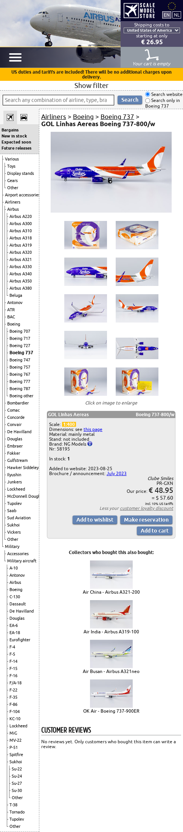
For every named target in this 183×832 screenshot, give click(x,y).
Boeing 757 (19, 367)
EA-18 (14, 632)
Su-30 (17, 790)
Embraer (15, 446)
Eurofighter (19, 640)
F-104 (14, 711)
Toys (11, 166)
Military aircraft (21, 561)
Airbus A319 (20, 245)
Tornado (17, 812)
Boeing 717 (19, 338)
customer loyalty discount (146, 508)
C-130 (14, 596)
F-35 (13, 697)
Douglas (14, 439)
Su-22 (17, 769)
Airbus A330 (20, 266)
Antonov (15, 302)
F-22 (13, 690)
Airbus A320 (20, 252)
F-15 (13, 668)
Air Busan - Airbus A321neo (111, 671)
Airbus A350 (20, 281)
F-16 (13, 675)
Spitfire (16, 754)
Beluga (15, 295)
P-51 (13, 747)
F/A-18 (15, 683)
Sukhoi (13, 525)
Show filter (91, 85)
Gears (12, 180)
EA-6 (13, 625)
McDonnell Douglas (25, 496)
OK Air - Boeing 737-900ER (111, 711)
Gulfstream (17, 460)
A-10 (13, 568)
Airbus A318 (20, 238)
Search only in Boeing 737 (162, 103)
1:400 (69, 424)
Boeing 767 (19, 374)
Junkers (14, 482)
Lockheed (16, 489)
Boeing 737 (21, 352)
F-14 (13, 661)
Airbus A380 (20, 288)
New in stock (14, 136)
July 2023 (117, 473)
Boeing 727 (19, 345)
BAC (11, 317)
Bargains (10, 130)
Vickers (14, 532)
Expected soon (16, 142)
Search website (166, 94)
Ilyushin (14, 474)
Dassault (17, 604)
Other (12, 187)
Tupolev (14, 503)
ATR (11, 309)
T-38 (13, 805)
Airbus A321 (20, 259)
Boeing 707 (19, 331)
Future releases (16, 148)
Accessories (18, 553)
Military (12, 546)
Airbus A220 (20, 216)
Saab (11, 510)
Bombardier (18, 403)
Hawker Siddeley (23, 467)
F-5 (12, 654)
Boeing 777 (19, 381)
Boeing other (21, 396)
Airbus (13, 209)
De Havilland (19, 431)
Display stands (20, 173)
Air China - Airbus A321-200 (111, 592)
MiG (13, 733)
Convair (14, 424)
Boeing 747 (19, 360)
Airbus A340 (20, 274)
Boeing (13, 324)
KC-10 (14, 718)
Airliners (12, 202)
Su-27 (17, 783)
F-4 (12, 647)
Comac (13, 410)
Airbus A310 (20, 230)
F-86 (13, 704)
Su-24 (17, 776)
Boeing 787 (19, 388)
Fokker (13, 453)
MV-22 (15, 740)
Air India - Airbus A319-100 (111, 631)
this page (93, 429)
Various (12, 159)
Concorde (16, 417)
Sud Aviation (19, 518)
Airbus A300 (20, 223)
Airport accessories (22, 195)
